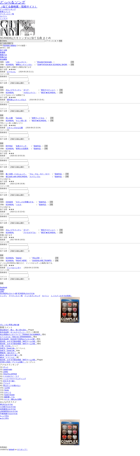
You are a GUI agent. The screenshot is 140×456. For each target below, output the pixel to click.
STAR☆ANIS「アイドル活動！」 (13, 367)
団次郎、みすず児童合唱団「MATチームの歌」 (18, 347)
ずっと (5, 372)
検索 (60, 41)
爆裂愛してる (9, 402)
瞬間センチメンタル (24, 65)
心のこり (7, 398)
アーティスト (7, 14)
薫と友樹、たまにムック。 (16, 176)
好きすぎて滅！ (9, 386)
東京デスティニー (48, 91)
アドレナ (6, 388)
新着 (5, 12)
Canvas (19, 119)
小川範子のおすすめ (8, 412)
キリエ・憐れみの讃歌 (13, 404)
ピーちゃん (11, 72)
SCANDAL (10, 65)
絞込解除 (3, 59)
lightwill (11, 455)
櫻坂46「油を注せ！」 (9, 358)
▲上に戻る (4, 423)
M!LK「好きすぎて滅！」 (10, 360)
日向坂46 (9, 205)
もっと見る (4, 421)
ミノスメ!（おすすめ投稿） (61, 301)
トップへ (3, 301)
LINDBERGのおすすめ (9, 417)
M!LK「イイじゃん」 (8, 363)
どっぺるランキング (32, 301)
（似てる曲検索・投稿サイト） (18, 6)
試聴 (72, 62)
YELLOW (35, 262)
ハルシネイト (21, 62)
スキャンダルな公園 (15, 129)
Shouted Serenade (44, 62)
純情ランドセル (38, 119)
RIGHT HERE (21, 265)
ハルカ (18, 208)
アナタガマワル (29, 236)
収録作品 (37, 148)
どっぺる (8, 9)
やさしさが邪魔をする (24, 205)
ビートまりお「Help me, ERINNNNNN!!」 (16, 342)
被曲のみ (3, 55)
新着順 (2, 52)
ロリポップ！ (22, 455)
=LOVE (7, 393)
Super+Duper (9, 400)
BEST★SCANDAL (48, 93)
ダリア (26, 91)
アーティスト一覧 (16, 301)
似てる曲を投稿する (6, 43)
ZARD (5, 377)
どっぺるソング (12, 2)
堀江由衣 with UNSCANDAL (17, 179)
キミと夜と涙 (21, 122)
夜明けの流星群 (22, 150)
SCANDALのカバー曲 (8, 299)
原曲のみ (3, 57)
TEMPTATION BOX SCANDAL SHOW (52, 65)
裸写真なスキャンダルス (16, 100)
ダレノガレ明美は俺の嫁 (9, 330)
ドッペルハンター (14, 272)
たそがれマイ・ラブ (11, 382)
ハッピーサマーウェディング (14, 384)
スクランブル (35, 179)
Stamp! (19, 262)
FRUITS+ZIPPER (10, 379)
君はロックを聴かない (12, 391)
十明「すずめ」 (6, 351)
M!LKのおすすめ (6, 410)
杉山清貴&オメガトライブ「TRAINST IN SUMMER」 (21, 340)
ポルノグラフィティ (13, 91)
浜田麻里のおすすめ (8, 414)
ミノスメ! (3, 18)
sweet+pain (7, 375)
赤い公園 (9, 119)
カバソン (3, 16)
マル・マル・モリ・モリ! (39, 176)
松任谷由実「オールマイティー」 (13, 337)
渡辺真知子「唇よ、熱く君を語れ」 (14, 335)
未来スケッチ (21, 148)
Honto (6, 395)
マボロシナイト (29, 93)
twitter (2, 295)
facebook (3, 293)
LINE (2, 297)
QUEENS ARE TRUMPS (41, 265)
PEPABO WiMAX (9, 45)
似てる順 (3, 50)
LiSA (7, 62)
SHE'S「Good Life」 (8, 353)
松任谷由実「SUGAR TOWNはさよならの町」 (18, 344)
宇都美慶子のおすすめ (9, 419)
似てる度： (4, 84)
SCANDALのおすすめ (26, 299)
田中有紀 (9, 148)
